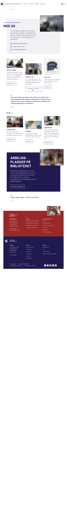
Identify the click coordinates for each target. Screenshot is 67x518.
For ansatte (29, 249)
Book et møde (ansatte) (48, 225)
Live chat (45, 221)
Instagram (45, 229)
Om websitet (13, 264)
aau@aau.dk (13, 252)
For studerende (30, 247)
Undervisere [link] (48, 142)
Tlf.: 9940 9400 (13, 224)
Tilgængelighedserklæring (16, 265)
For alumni (28, 251)
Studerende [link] (11, 139)
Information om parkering (32, 223)
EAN (44, 249)
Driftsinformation (47, 232)
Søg (22, 3)
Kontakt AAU (29, 258)
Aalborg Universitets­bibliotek (13, 3)
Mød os (25, 3)
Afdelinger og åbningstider (18, 43)
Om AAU (28, 256)
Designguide (46, 247)
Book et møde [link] (11, 83)
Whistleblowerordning (30, 265)
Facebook (45, 227)
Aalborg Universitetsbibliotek (49, 253)
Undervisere (42, 3)
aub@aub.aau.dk (14, 225)
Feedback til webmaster (32, 227)
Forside (8, 9)
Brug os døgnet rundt (17, 46)
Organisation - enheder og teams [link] (33, 89)
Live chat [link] (47, 87)
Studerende (31, 3)
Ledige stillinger (46, 251)
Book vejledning (46, 223)
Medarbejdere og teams (18, 49)
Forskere (37, 3)
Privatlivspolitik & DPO (23, 264)
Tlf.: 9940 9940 (13, 250)
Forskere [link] (29, 141)
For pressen (29, 253)
